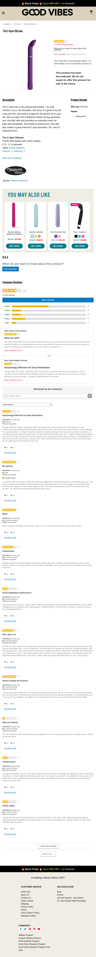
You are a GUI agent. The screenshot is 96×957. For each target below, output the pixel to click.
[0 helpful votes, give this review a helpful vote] (5, 447)
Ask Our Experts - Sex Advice (70, 897)
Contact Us (26, 897)
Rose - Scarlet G (79, 232)
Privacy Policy (27, 906)
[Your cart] (91, 13)
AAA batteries (18, 147)
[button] (32, 236)
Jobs (21, 950)
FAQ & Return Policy (30, 912)
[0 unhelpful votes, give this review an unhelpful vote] (12, 447)
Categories (7, 24)
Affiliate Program (26, 935)
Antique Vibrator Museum (30, 938)
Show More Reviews (48, 846)
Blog (59, 892)
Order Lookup (27, 900)
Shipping (25, 903)
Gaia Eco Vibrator (36, 232)
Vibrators (17, 24)
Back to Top (47, 854)
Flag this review (10, 453)
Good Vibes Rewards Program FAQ (34, 947)
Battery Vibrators (30, 24)
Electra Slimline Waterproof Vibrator (14, 233)
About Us (25, 894)
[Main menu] (3, 12)
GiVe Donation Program (29, 941)
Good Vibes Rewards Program (32, 944)
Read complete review (14, 351)
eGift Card (25, 892)
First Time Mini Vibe (58, 232)
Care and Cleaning (11, 158)
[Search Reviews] (48, 396)
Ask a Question (60, 54)
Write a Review (67, 44)
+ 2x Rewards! (48, 3)
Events (60, 894)
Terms (23, 909)
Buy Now (14, 246)
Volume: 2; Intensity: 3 (13, 151)
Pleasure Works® (19, 180)
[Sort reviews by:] (27, 404)
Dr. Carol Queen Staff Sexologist (71, 900)
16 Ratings (58, 44)
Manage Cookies (28, 915)
